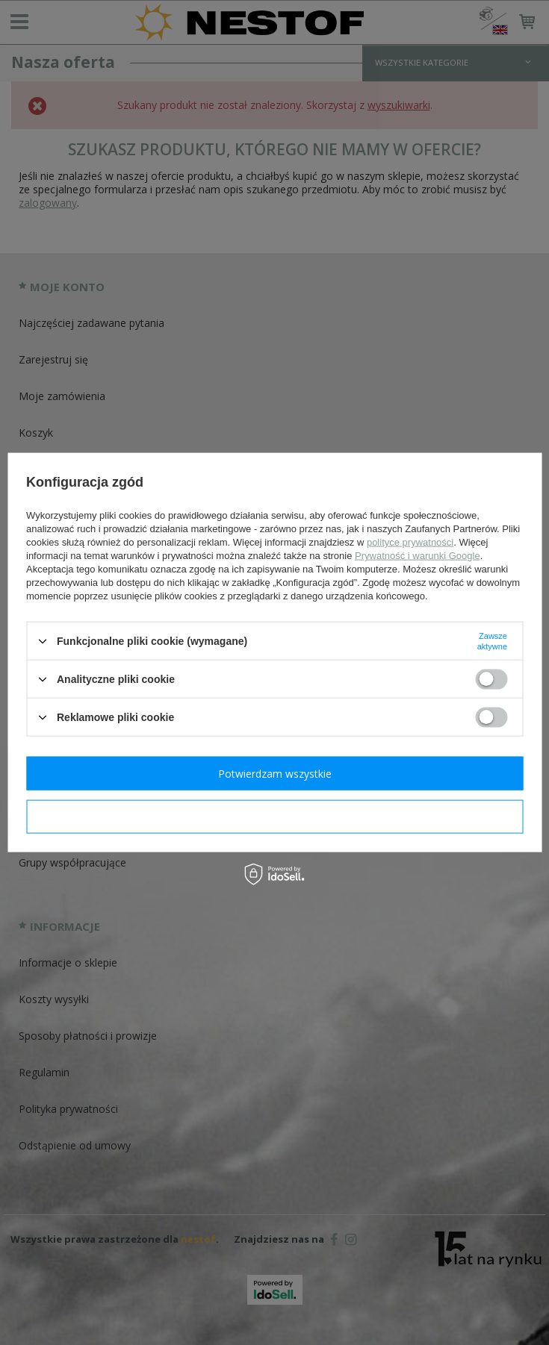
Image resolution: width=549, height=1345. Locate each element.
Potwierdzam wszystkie (275, 773)
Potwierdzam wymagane (274, 816)
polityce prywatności (410, 542)
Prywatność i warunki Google (417, 555)
